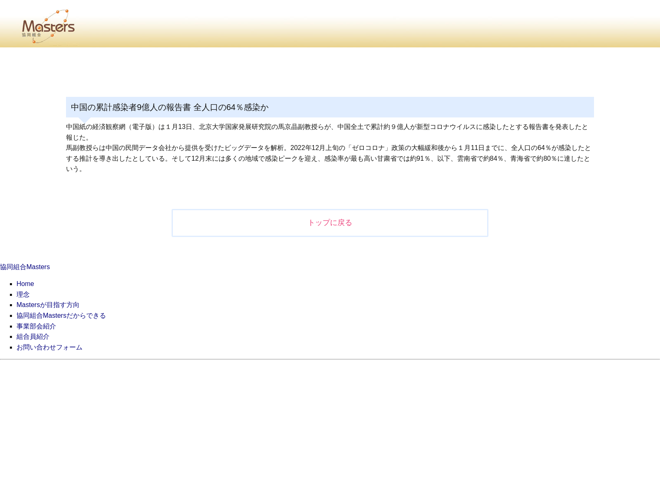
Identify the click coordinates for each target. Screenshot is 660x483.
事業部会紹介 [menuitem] (36, 326)
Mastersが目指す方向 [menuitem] (48, 304)
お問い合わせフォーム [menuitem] (49, 347)
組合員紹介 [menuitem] (33, 336)
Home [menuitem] (25, 283)
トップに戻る (330, 222)
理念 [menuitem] (23, 294)
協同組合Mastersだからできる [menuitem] (61, 315)
